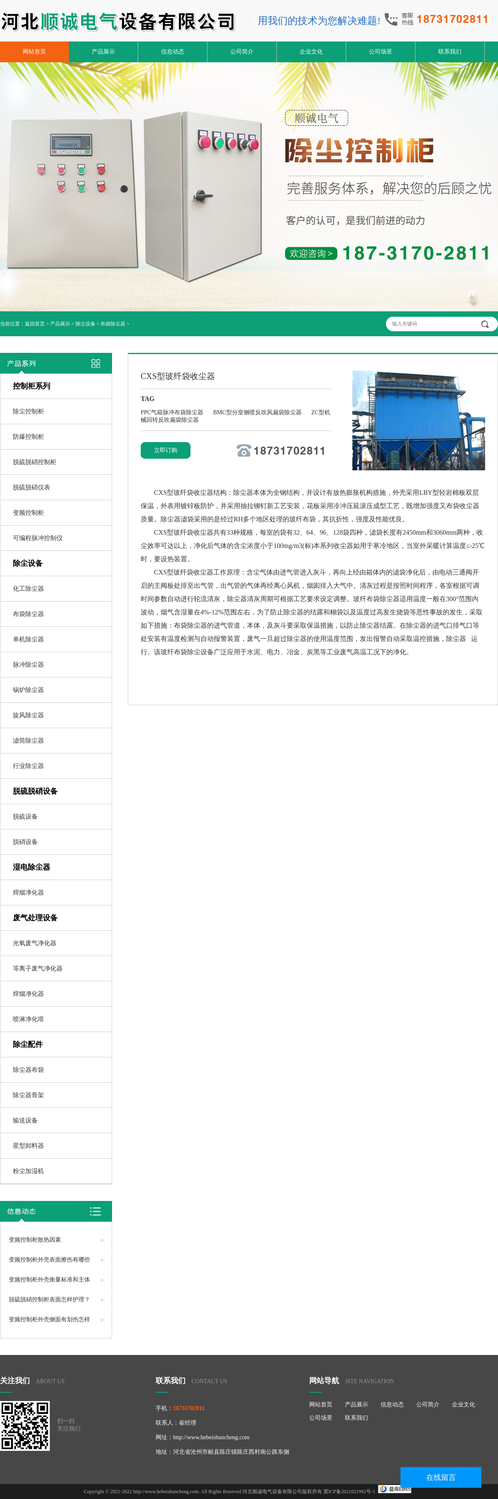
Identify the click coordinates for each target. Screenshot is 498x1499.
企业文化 (311, 52)
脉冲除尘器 (28, 664)
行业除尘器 (28, 766)
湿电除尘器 (31, 867)
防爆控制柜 (28, 436)
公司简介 (242, 52)
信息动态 (172, 52)
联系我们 (449, 52)
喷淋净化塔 (28, 1019)
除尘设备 (85, 324)
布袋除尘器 (112, 324)
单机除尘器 (28, 639)
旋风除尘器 (28, 715)
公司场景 (380, 52)
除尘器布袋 (28, 1069)
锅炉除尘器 (28, 690)
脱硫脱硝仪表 (31, 487)
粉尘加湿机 (28, 1171)
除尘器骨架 (28, 1095)
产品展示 (103, 52)
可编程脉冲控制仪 (38, 538)
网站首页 (34, 52)
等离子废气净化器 (38, 968)
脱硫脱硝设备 (35, 791)
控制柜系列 (31, 386)
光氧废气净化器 (34, 943)
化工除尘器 (28, 588)
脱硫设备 (25, 816)
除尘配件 (28, 1044)
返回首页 (35, 324)
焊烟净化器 (28, 892)
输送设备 (25, 1120)
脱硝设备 (25, 842)
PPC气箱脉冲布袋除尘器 (173, 412)
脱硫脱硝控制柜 (34, 462)
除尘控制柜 (28, 411)
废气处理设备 (35, 918)
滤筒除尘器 (28, 740)
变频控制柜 (28, 512)
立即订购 (165, 450)
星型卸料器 (28, 1145)
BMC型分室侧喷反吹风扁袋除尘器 (258, 412)
